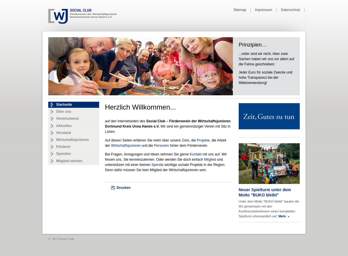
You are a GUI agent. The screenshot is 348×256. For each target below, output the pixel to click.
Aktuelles (64, 126)
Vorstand (63, 133)
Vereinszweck (67, 119)
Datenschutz (290, 10)
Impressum (263, 10)
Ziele (185, 140)
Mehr (282, 216)
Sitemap (239, 10)
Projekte (203, 140)
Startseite (64, 105)
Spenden (63, 154)
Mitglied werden (69, 161)
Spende (158, 165)
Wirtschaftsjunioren (72, 140)
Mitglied (210, 159)
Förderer (63, 147)
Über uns (63, 112)
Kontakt (196, 154)
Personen (162, 146)
